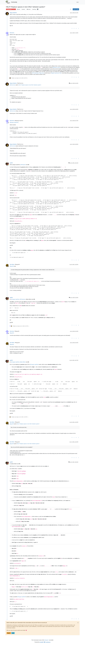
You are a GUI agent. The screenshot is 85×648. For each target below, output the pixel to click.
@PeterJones (20, 83)
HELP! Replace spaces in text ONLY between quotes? (30, 84)
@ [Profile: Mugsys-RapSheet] (14, 122)
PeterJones (12, 32)
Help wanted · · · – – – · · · (11, 9)
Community (14, 2)
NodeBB (41, 642)
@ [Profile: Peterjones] (23, 164)
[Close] (77, 622)
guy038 (11, 162)
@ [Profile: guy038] (12, 266)
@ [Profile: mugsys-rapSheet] (15, 299)
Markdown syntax (56, 67)
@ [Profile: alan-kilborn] (23, 362)
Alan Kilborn (12, 264)
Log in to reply (75, 9)
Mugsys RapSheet (13, 12)
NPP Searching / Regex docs (38, 73)
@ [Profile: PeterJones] (12, 84)
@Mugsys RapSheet (19, 120)
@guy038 (17, 264)
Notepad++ (46, 640)
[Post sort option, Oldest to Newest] (70, 9)
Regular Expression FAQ (56, 73)
